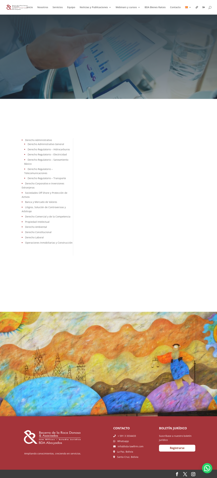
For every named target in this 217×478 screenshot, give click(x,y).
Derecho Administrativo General (46, 144)
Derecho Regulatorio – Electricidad (47, 154)
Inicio (30, 7)
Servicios (58, 7)
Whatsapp (121, 441)
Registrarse (177, 448)
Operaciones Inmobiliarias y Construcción (49, 242)
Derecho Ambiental (36, 226)
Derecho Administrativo (38, 140)
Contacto (175, 7)
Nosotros (42, 7)
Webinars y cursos (126, 7)
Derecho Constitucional (38, 232)
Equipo (71, 7)
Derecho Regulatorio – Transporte (47, 178)
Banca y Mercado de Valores (41, 202)
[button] (207, 468)
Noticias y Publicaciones (94, 7)
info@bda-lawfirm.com (128, 446)
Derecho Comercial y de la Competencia (47, 216)
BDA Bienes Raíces (155, 7)
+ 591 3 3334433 (124, 435)
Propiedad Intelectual (37, 221)
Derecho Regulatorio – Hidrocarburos (49, 149)
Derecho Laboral (34, 237)
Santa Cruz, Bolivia (125, 456)
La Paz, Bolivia (123, 451)
